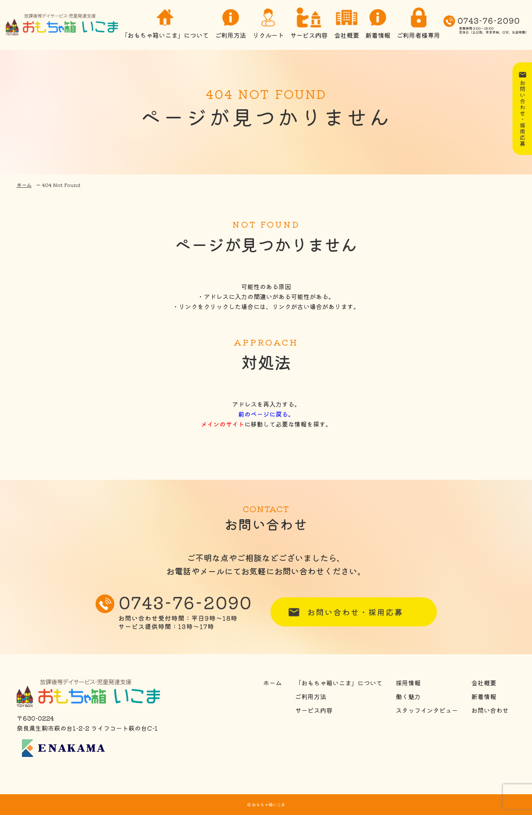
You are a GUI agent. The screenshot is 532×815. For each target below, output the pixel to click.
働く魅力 (408, 696)
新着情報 (377, 25)
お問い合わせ (490, 710)
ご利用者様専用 (418, 25)
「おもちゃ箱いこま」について (164, 25)
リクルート (267, 25)
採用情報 (408, 683)
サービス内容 (309, 25)
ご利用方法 (230, 25)
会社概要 (346, 25)
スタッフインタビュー (427, 710)
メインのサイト (222, 424)
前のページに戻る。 (266, 414)
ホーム (24, 184)
